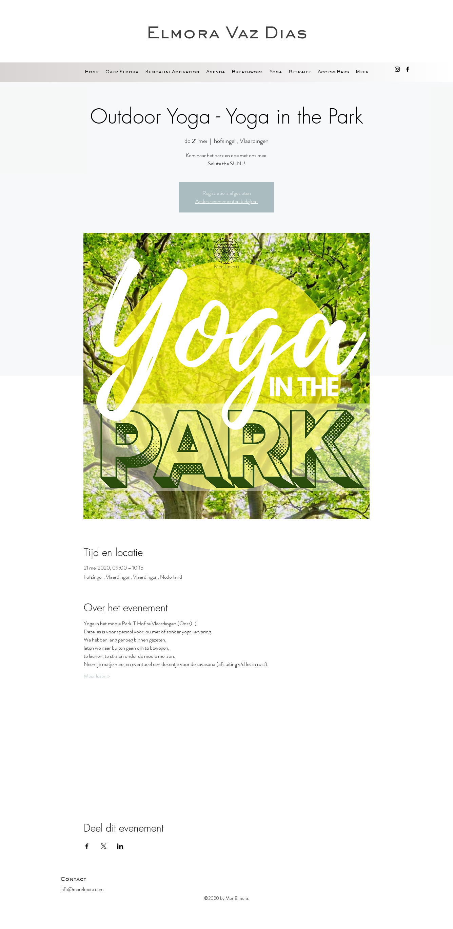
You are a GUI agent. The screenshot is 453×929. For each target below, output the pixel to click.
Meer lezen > (97, 676)
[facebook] (407, 69)
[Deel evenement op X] (103, 846)
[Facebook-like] (350, 881)
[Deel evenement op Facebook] (87, 846)
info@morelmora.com (81, 889)
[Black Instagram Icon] (397, 69)
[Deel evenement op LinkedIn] (120, 846)
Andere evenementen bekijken (226, 201)
